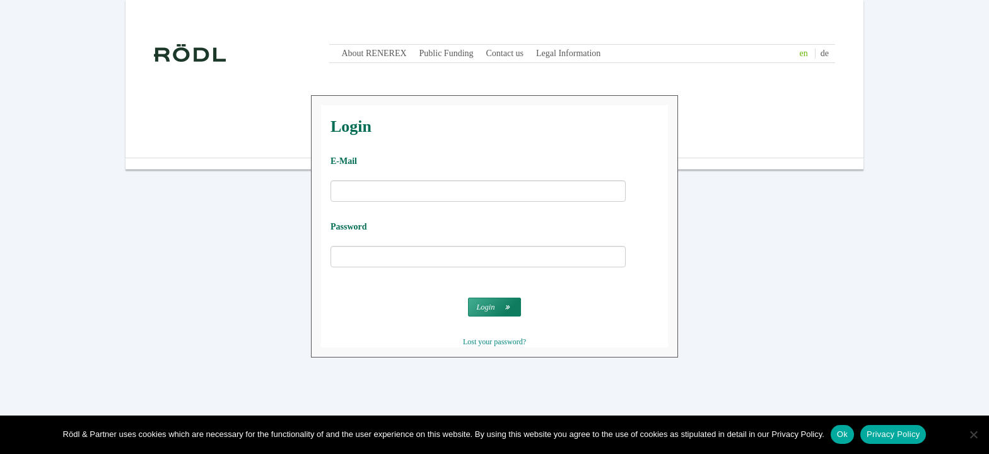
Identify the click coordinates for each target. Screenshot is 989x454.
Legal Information (568, 53)
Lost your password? (494, 341)
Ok (842, 434)
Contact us (505, 53)
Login (485, 307)
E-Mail (344, 161)
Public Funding (446, 53)
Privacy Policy (893, 434)
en (804, 53)
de (825, 53)
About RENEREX (374, 53)
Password (349, 226)
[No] (973, 434)
